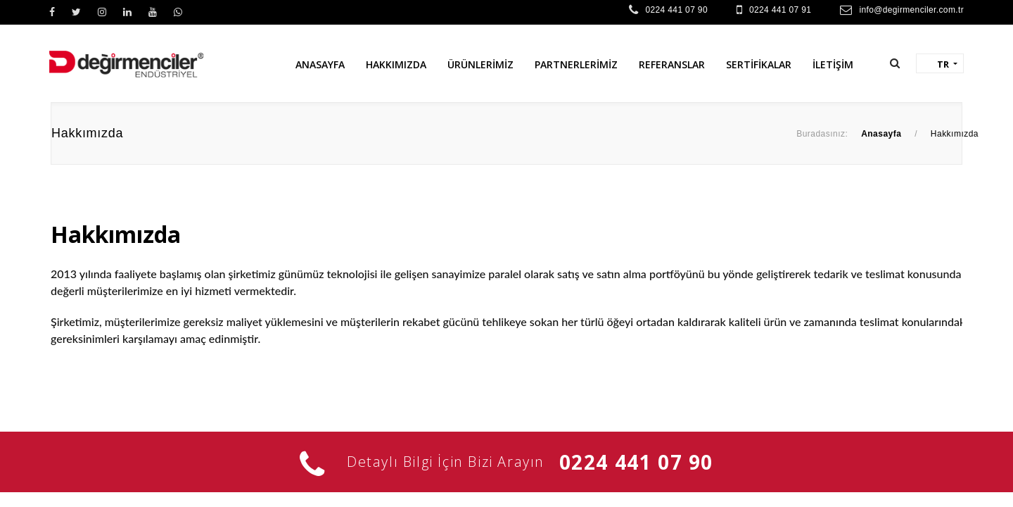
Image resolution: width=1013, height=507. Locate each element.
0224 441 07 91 (780, 10)
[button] (895, 63)
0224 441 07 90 (676, 10)
